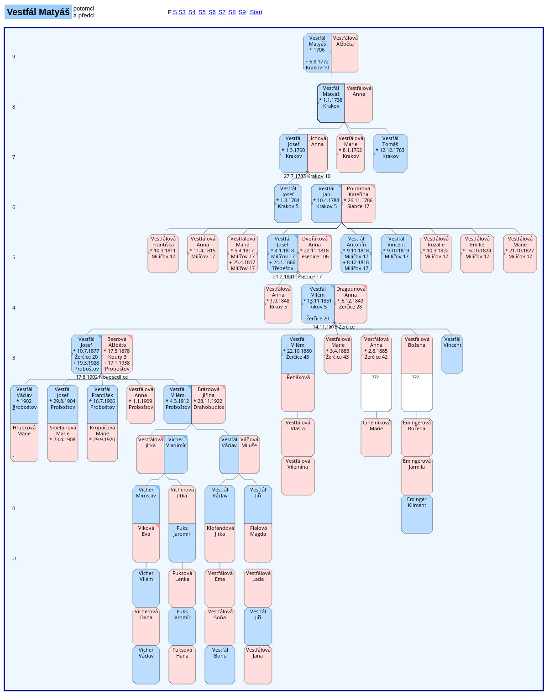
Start (256, 12)
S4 (192, 12)
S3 (182, 12)
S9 (242, 12)
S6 (212, 12)
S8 (232, 12)
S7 (222, 12)
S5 (202, 12)
